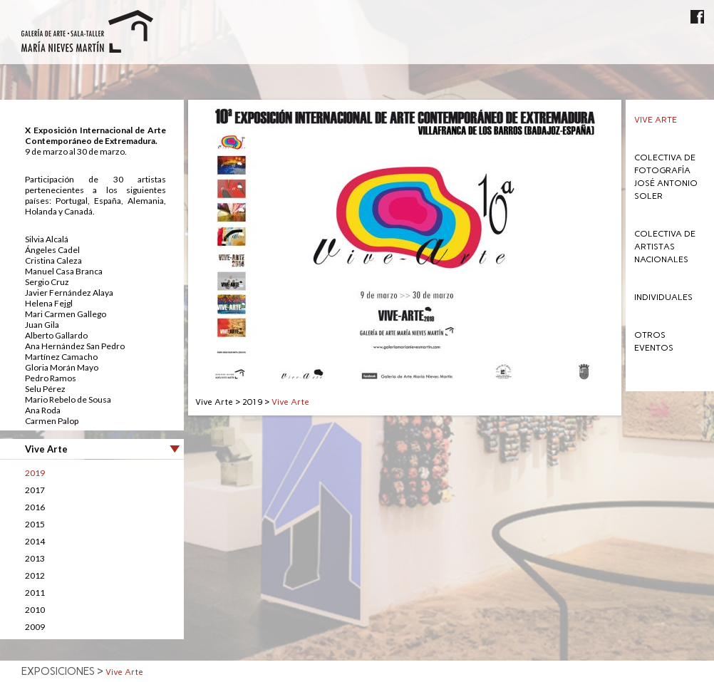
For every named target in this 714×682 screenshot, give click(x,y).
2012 (35, 575)
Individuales (663, 297)
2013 (35, 558)
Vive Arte (655, 120)
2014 (35, 541)
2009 (35, 626)
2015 (35, 524)
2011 (35, 592)
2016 (35, 507)
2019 (35, 472)
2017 (35, 490)
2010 (35, 609)
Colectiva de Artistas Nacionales (664, 246)
